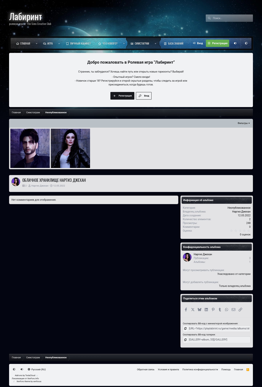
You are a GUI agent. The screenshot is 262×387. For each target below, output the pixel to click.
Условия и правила (168, 368)
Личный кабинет (80, 43)
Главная (25, 43)
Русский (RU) (37, 368)
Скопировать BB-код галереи (199, 334)
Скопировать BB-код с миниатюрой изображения (210, 323)
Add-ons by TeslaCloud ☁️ (26, 375)
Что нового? (109, 43)
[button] (36, 43)
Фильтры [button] (243, 123)
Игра (50, 43)
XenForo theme (23, 381)
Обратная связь (146, 368)
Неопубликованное (239, 207)
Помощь (226, 368)
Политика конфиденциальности (200, 368)
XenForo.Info (33, 378)
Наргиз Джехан (39, 185)
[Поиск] (233, 18)
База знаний (175, 43)
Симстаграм (142, 43)
